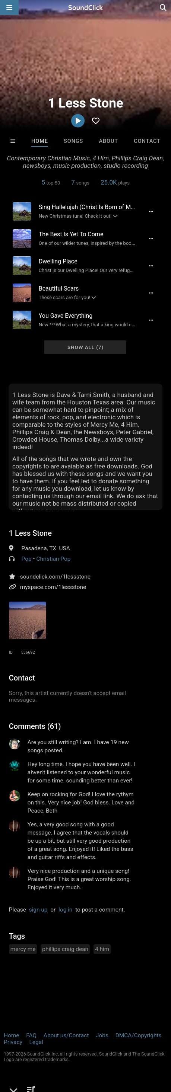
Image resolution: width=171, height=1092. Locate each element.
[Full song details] (151, 211)
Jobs (102, 1035)
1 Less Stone (30, 533)
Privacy (13, 1042)
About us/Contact (66, 1035)
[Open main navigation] (9, 7)
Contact (147, 141)
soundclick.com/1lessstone (55, 576)
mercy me (23, 949)
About (108, 141)
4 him (102, 949)
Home (39, 141)
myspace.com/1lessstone (53, 587)
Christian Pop (53, 558)
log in (65, 909)
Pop (27, 558)
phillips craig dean (65, 949)
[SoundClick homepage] (85, 7)
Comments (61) (35, 726)
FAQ (31, 1035)
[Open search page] (163, 7)
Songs (73, 141)
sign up (38, 909)
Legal (36, 1042)
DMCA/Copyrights (138, 1035)
